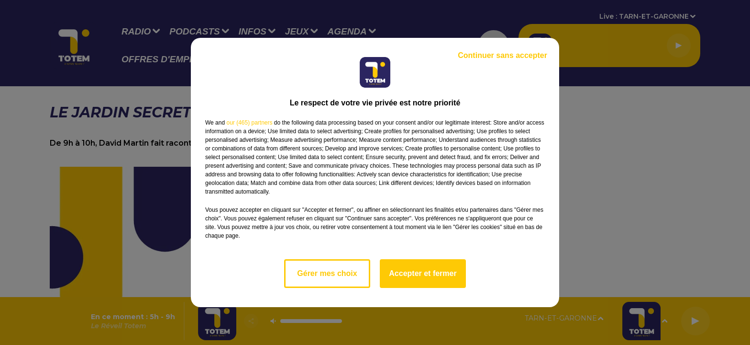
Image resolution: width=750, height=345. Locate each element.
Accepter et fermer (422, 273)
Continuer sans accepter (502, 55)
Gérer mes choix (327, 273)
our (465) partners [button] (249, 122)
